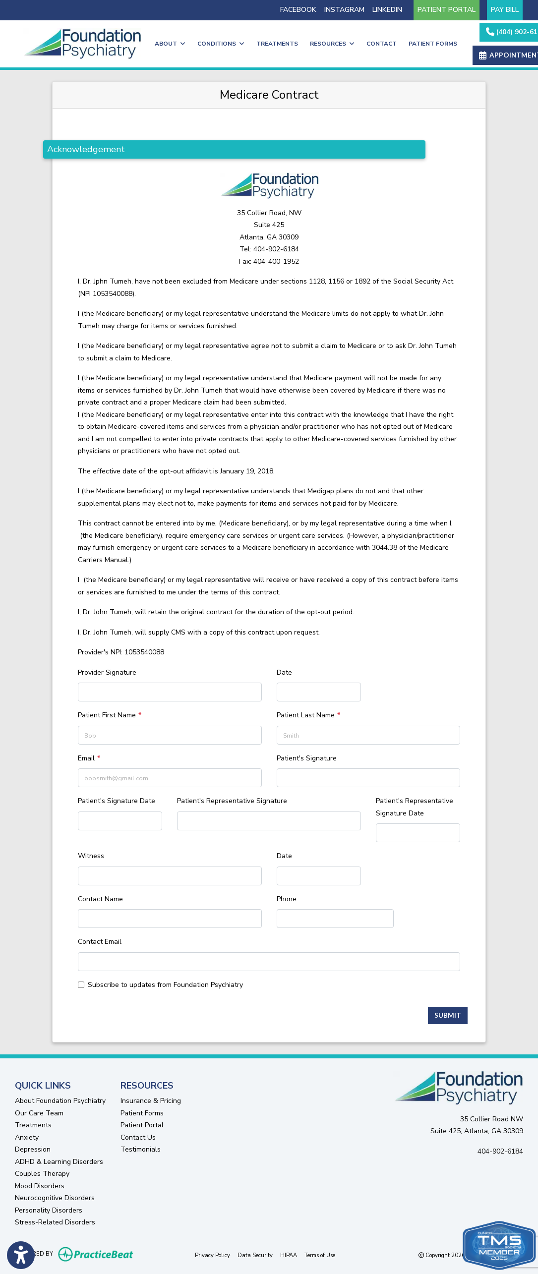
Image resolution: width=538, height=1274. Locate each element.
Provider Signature (107, 672)
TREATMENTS (277, 44)
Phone (287, 899)
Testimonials (140, 1149)
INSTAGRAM (344, 9)
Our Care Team (39, 1113)
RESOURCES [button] (332, 44)
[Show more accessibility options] (21, 1256)
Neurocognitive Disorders (55, 1198)
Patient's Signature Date (116, 801)
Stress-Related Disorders (55, 1222)
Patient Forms (142, 1113)
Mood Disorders (39, 1186)
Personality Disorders (48, 1210)
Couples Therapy (42, 1173)
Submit (447, 1015)
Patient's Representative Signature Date (414, 807)
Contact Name (100, 899)
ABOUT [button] (170, 44)
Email (86, 758)
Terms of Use (319, 1255)
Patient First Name (107, 715)
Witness (91, 856)
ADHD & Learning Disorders (59, 1161)
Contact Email (99, 941)
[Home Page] (82, 43)
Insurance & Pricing (150, 1100)
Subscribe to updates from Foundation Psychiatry (165, 984)
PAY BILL (505, 9)
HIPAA (288, 1255)
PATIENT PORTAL (447, 9)
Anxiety (27, 1137)
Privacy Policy (212, 1255)
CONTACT (381, 44)
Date (284, 672)
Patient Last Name (306, 715)
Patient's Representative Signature (232, 801)
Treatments (33, 1125)
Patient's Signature (307, 758)
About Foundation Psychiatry (60, 1100)
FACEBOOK (298, 9)
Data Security (255, 1255)
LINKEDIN (387, 9)
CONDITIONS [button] (220, 44)
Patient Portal (142, 1125)
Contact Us (138, 1137)
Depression (33, 1149)
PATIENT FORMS (433, 44)
